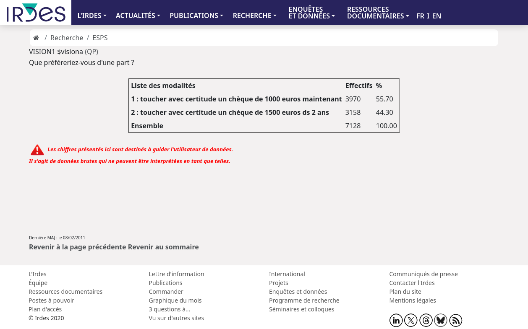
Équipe (38, 283)
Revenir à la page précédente (77, 246)
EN (437, 16)
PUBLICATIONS (194, 15)
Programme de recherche (304, 300)
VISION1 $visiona (56, 51)
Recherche (66, 37)
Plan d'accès (45, 309)
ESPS (99, 37)
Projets (278, 283)
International (287, 274)
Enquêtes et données (298, 291)
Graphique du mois (175, 300)
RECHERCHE (252, 15)
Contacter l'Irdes (412, 283)
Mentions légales (413, 300)
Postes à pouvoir (51, 300)
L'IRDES (89, 15)
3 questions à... (170, 309)
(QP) (91, 51)
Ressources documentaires (65, 291)
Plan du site (405, 291)
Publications (166, 283)
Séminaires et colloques (301, 309)
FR (420, 16)
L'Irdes (38, 274)
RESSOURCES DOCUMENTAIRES (375, 13)
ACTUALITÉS (135, 15)
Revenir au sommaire (163, 246)
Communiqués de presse (423, 274)
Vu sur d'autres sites (176, 318)
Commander (166, 291)
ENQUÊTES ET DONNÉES (309, 13)
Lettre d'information (176, 274)
